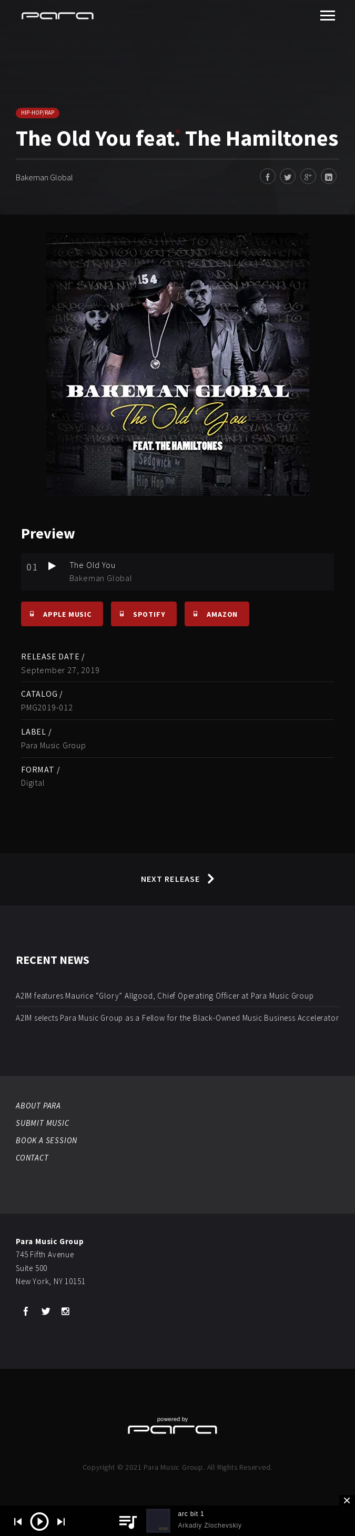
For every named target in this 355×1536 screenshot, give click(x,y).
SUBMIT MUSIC (42, 1123)
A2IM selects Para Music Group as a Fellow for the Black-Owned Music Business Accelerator (177, 1018)
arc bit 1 (191, 1514)
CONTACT (32, 1158)
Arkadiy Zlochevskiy (209, 1525)
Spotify (138, 614)
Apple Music (56, 614)
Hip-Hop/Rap (37, 112)
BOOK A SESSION (46, 1140)
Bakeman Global (44, 177)
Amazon (211, 614)
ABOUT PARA (38, 1106)
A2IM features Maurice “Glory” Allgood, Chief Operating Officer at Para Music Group (165, 996)
